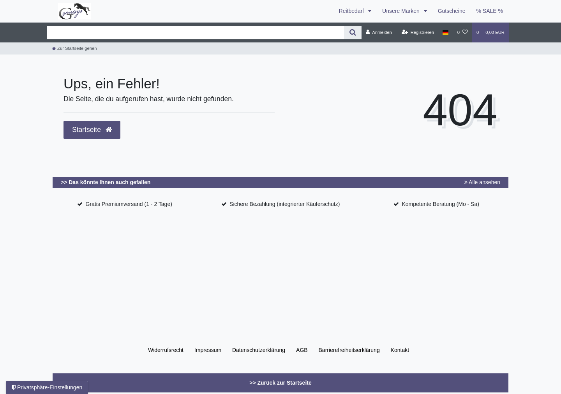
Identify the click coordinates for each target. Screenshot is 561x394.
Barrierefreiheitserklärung (349, 350)
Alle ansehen (482, 182)
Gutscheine (452, 11)
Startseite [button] (92, 130)
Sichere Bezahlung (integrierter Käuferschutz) (284, 204)
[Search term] (195, 32)
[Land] (445, 32)
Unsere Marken (401, 11)
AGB (302, 350)
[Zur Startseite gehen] (74, 48)
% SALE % (489, 11)
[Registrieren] (417, 32)
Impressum (207, 350)
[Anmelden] (379, 32)
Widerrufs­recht (165, 350)
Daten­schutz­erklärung (258, 350)
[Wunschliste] (462, 32)
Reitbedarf (352, 11)
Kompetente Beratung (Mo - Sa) (440, 204)
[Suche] (353, 32)
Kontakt (400, 350)
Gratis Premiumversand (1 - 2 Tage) (129, 204)
